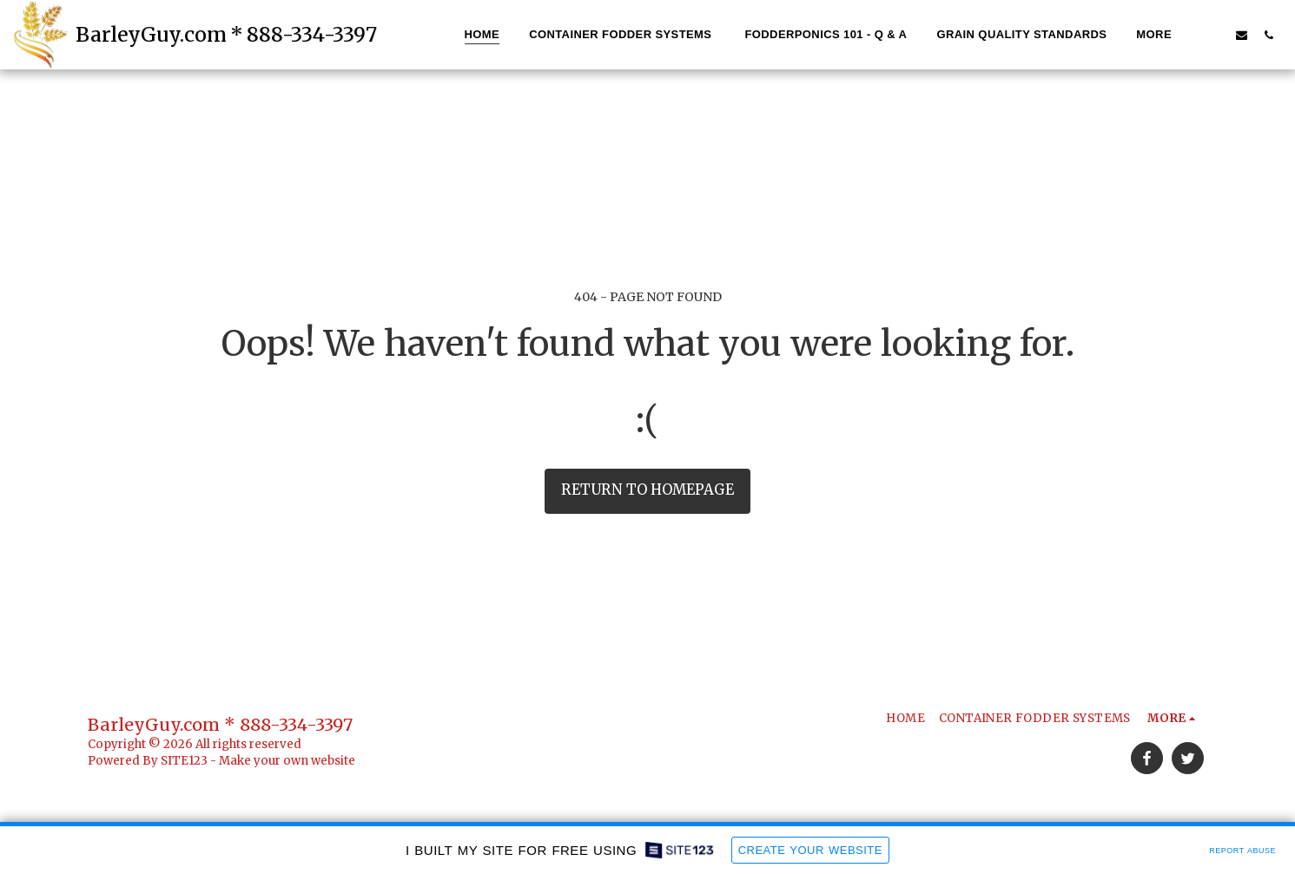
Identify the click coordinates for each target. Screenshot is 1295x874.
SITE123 (184, 760)
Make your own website (287, 760)
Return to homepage (647, 490)
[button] (1214, 35)
